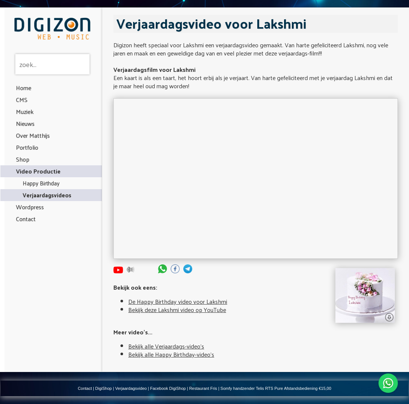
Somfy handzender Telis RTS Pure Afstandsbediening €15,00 (275, 388)
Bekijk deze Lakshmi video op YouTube (177, 309)
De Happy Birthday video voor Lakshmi (177, 301)
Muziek (24, 111)
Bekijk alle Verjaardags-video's (166, 346)
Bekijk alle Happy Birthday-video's (171, 354)
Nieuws (25, 123)
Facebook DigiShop (168, 388)
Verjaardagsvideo (131, 388)
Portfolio (27, 147)
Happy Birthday (41, 183)
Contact (26, 218)
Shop (22, 159)
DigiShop (103, 388)
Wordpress (30, 206)
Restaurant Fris (203, 388)
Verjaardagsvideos (47, 195)
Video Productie (38, 171)
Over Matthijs (33, 135)
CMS (22, 99)
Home (23, 87)
